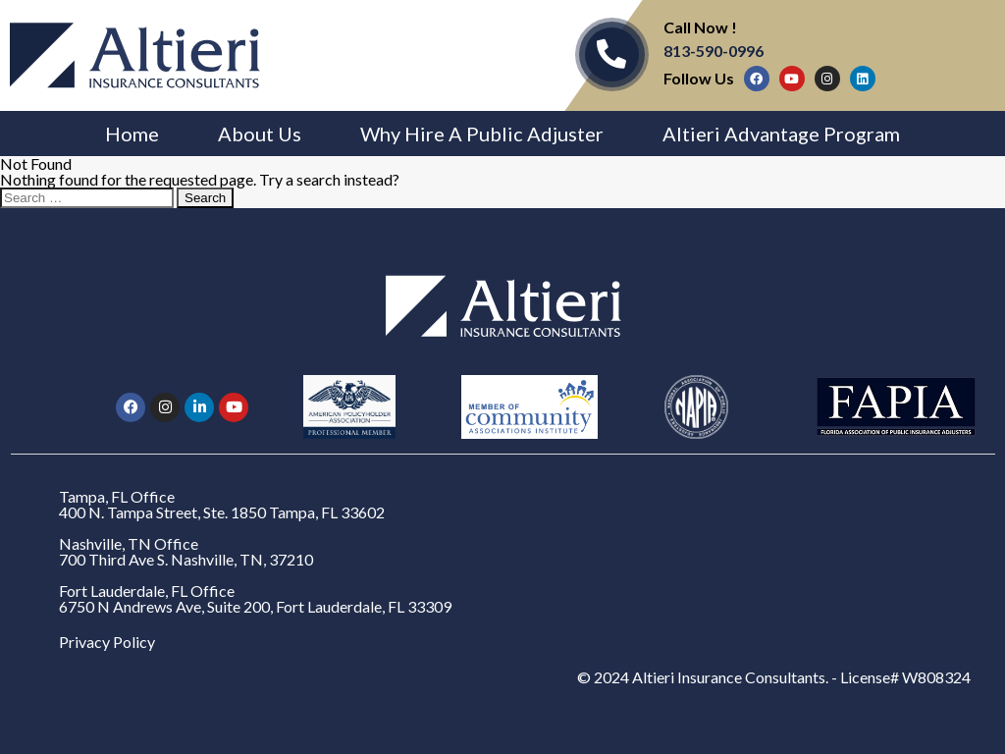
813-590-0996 (713, 50)
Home (132, 133)
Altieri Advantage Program (781, 133)
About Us (259, 133)
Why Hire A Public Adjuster (482, 133)
